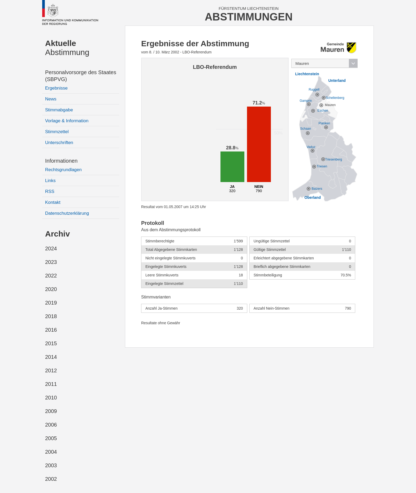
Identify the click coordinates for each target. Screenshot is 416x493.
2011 (51, 384)
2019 (51, 303)
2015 (51, 343)
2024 (51, 248)
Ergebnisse (56, 88)
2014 (51, 357)
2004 (51, 452)
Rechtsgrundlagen (63, 169)
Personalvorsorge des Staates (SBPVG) (80, 75)
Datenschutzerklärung (67, 213)
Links (50, 180)
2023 (51, 262)
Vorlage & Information (66, 120)
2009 (51, 411)
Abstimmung (67, 48)
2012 (51, 370)
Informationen (61, 161)
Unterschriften (59, 142)
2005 (51, 438)
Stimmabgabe (59, 109)
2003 (51, 465)
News (51, 99)
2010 (51, 398)
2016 (51, 330)
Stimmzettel (57, 131)
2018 (51, 316)
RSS (49, 191)
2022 (51, 276)
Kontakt (52, 202)
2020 (51, 289)
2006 (51, 425)
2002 (51, 479)
